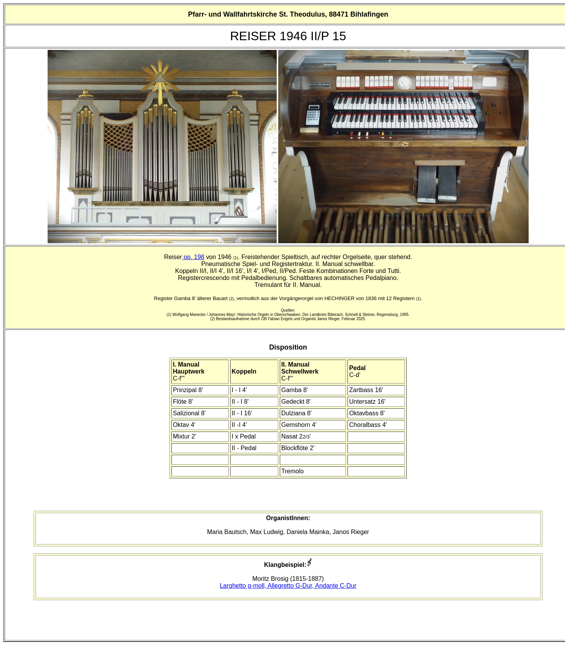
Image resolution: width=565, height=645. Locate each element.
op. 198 (193, 257)
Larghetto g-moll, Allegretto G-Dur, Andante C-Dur (288, 585)
